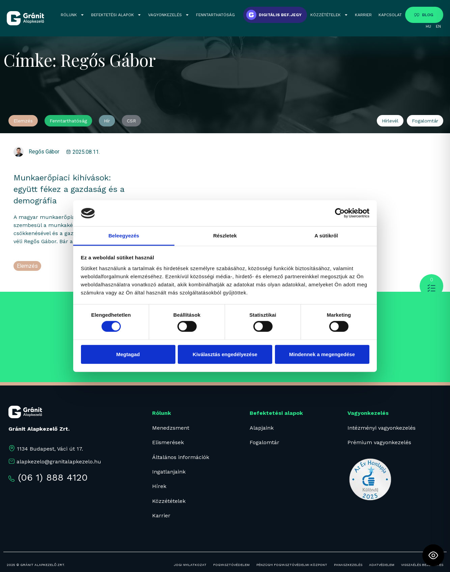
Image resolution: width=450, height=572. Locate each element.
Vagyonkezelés (368, 413)
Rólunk (161, 413)
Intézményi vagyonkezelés (381, 428)
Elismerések (168, 442)
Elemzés (27, 266)
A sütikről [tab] (326, 235)
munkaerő (28, 274)
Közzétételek (169, 501)
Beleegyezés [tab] (123, 235)
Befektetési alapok (276, 413)
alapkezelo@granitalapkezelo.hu (59, 461)
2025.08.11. (86, 152)
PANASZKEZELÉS (348, 565)
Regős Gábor (44, 151)
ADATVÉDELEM (381, 565)
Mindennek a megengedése (322, 354)
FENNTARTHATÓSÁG (215, 14)
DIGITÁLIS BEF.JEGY (280, 14)
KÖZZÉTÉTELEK (329, 14)
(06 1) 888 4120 (53, 477)
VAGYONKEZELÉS (168, 14)
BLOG (427, 14)
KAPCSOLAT (390, 14)
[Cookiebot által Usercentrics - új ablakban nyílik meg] (339, 213)
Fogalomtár (264, 442)
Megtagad (128, 354)
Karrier (161, 515)
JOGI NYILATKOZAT (190, 565)
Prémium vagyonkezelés (379, 442)
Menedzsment (170, 428)
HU (428, 26)
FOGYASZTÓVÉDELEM (231, 565)
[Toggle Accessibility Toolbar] (433, 555)
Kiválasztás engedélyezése (225, 354)
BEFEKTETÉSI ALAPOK (116, 14)
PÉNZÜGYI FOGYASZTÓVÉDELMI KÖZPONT (291, 565)
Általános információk (180, 457)
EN (438, 26)
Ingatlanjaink (169, 471)
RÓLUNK (72, 14)
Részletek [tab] (225, 235)
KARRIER (363, 14)
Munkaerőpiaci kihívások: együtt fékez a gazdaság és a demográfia (68, 189)
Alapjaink (262, 428)
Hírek (159, 486)
